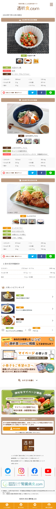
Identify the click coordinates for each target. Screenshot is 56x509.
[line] (50, 93)
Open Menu (51, 4)
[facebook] (41, 93)
